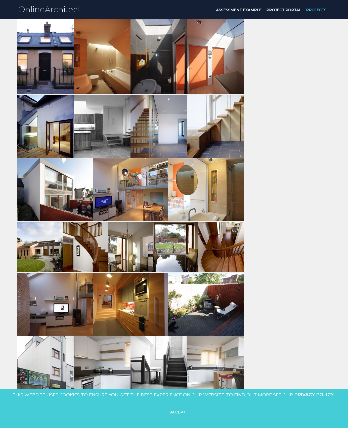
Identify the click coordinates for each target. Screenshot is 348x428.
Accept (177, 412)
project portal (283, 10)
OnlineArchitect (49, 9)
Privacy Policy (314, 394)
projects (316, 10)
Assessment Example (239, 10)
